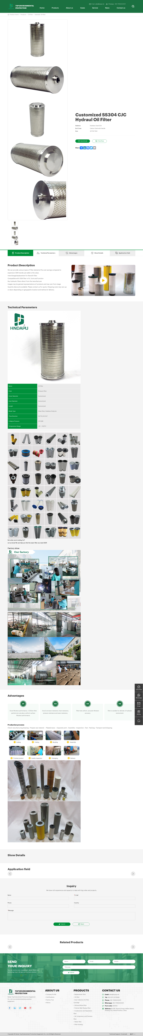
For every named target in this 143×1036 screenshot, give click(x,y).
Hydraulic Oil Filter (40, 14)
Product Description (20, 253)
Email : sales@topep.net (96, 4)
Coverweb (124, 1034)
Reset (81, 924)
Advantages (71, 253)
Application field (122, 253)
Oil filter (30, 14)
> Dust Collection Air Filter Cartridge (81, 1001)
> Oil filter (76, 997)
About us (69, 8)
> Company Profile (50, 994)
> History (47, 1002)
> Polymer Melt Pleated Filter (82, 1008)
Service (95, 8)
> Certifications (49, 997)
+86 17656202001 (115, 1000)
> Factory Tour (49, 1000)
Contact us (121, 8)
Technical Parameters (46, 253)
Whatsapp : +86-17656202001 (116, 4)
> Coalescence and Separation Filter (83, 1012)
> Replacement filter (80, 994)
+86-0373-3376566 (113, 997)
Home (42, 8)
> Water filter (77, 1022)
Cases (82, 8)
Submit (62, 924)
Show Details (97, 253)
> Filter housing (78, 1024)
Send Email (82, 141)
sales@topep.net (114, 994)
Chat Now (99, 141)
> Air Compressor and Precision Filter (83, 1018)
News (107, 8)
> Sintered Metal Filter (80, 1005)
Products (55, 8)
